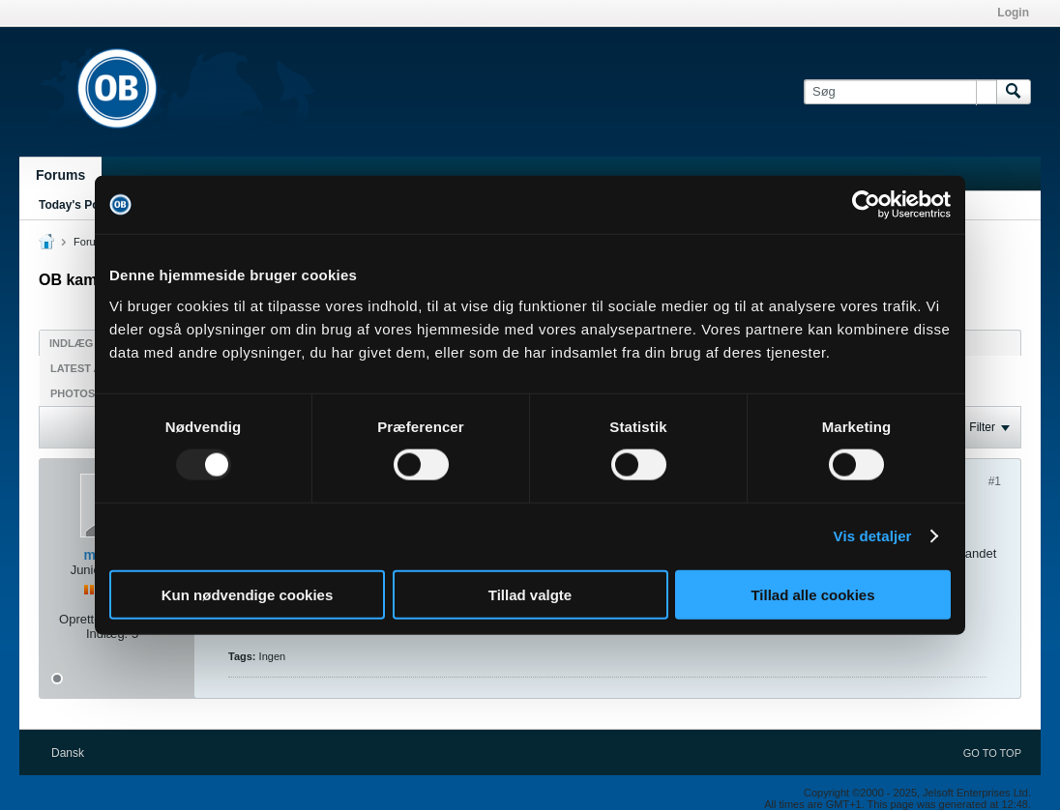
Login (1013, 12)
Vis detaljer (873, 536)
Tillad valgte (530, 594)
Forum (89, 241)
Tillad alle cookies (812, 594)
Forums (60, 175)
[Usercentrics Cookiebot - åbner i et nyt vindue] (866, 204)
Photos (72, 393)
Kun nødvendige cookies (248, 594)
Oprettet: (83, 619)
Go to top (992, 753)
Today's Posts (77, 205)
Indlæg (71, 343)
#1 (994, 481)
